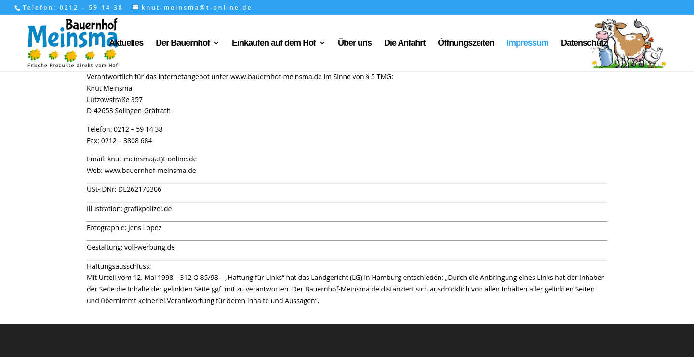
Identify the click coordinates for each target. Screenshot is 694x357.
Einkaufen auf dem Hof (274, 44)
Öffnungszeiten (466, 44)
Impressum (527, 44)
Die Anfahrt (404, 44)
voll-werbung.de (149, 246)
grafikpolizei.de (148, 208)
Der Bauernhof (183, 44)
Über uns (355, 44)
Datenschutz (584, 44)
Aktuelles (126, 44)
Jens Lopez (144, 227)
